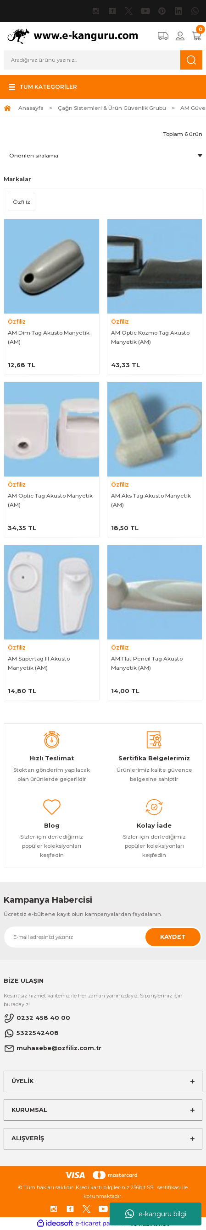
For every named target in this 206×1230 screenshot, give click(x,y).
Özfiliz (17, 321)
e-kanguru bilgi (155, 1214)
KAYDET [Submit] (173, 936)
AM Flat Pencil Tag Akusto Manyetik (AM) (147, 663)
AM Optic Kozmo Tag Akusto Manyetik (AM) (150, 337)
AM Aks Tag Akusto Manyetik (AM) (151, 500)
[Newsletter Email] (103, 937)
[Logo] (77, 36)
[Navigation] (42, 87)
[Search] (103, 60)
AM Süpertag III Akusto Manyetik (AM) (39, 663)
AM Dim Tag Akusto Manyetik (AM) (48, 337)
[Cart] (196, 36)
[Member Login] (180, 36)
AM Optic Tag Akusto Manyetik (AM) (50, 500)
